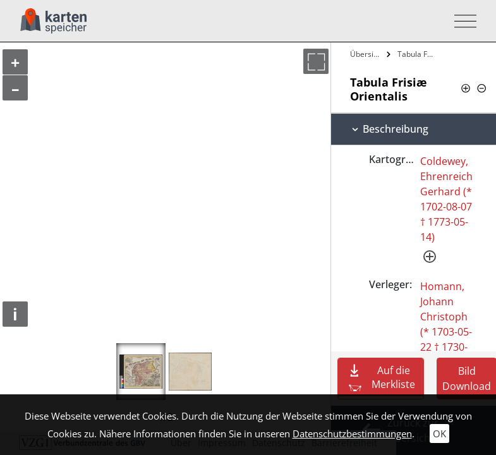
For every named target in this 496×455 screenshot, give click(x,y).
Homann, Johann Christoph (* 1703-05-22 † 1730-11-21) (446, 324)
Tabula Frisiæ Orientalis (418, 54)
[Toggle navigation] (461, 21)
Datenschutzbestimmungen (352, 433)
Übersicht (367, 54)
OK (439, 433)
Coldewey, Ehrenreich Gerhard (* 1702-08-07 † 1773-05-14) (446, 199)
